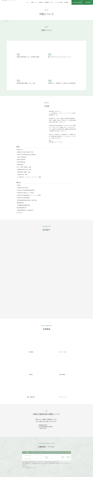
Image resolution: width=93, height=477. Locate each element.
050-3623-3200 (77, 2)
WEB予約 (87, 2)
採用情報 (66, 2)
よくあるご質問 (58, 2)
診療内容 (41, 2)
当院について (34, 2)
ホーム (27, 2)
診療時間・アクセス (49, 2)
